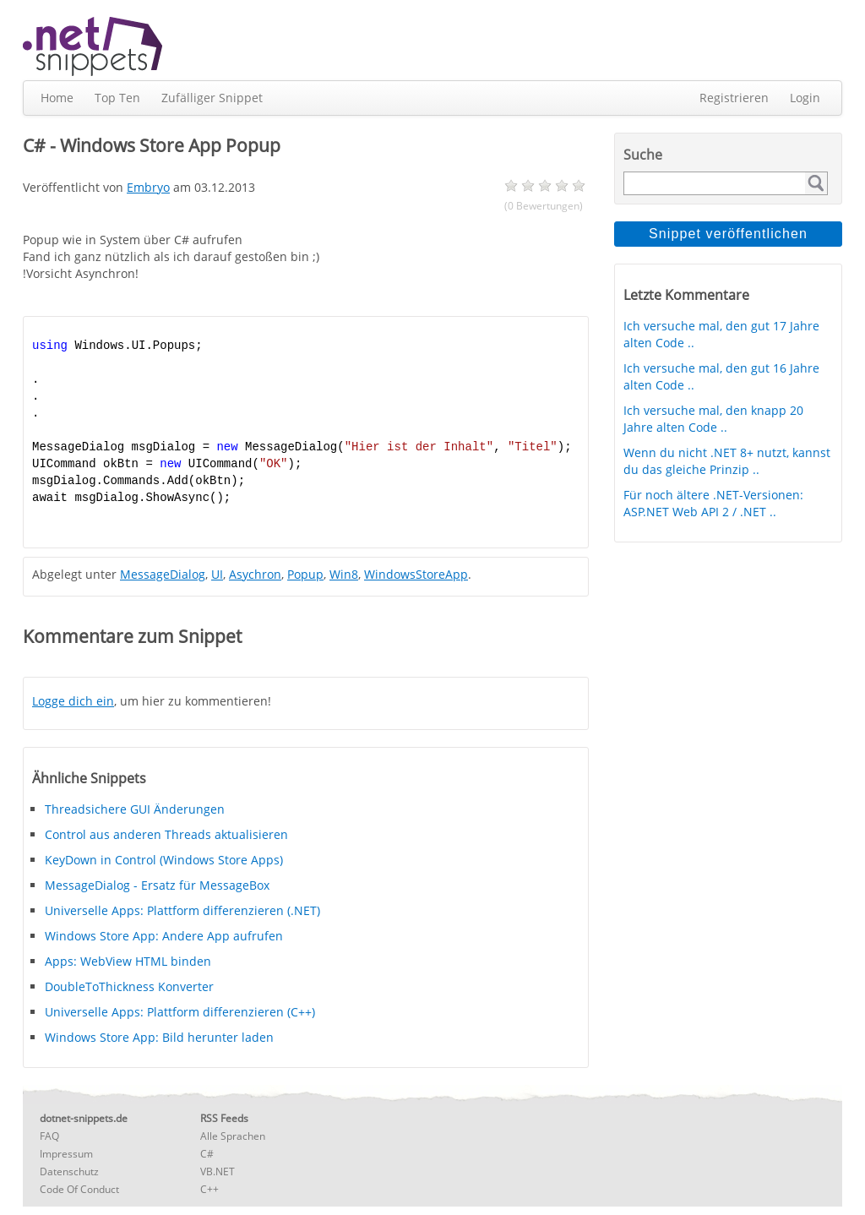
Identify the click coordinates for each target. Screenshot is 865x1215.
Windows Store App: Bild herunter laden (159, 1037)
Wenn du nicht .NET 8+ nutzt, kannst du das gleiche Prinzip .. (726, 460)
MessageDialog (162, 574)
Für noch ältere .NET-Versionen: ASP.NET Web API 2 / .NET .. (713, 503)
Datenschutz (69, 1171)
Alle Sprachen (232, 1136)
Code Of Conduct (79, 1189)
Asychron (255, 574)
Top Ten (117, 98)
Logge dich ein (73, 701)
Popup (305, 574)
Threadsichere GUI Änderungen (135, 809)
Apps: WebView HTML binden (128, 961)
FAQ (49, 1136)
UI (217, 574)
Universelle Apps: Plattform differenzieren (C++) (180, 1012)
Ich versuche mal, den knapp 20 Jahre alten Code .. (713, 418)
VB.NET (217, 1171)
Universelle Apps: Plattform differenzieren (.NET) (182, 910)
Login (805, 98)
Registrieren (734, 98)
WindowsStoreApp (416, 574)
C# (207, 1154)
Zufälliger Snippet (212, 98)
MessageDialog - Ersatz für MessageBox (157, 885)
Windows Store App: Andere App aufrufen (164, 936)
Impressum (66, 1154)
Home (57, 98)
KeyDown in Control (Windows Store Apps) (164, 860)
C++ (209, 1189)
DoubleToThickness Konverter (129, 986)
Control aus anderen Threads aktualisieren (166, 834)
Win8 (343, 574)
